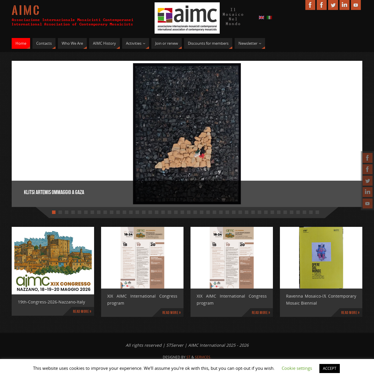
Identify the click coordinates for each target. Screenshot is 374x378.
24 (201, 212)
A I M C (25, 10)
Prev (36, 131)
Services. (203, 357)
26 (214, 212)
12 (124, 212)
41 (311, 212)
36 (278, 212)
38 (291, 212)
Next (337, 131)
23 (195, 212)
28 (227, 212)
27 (221, 212)
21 (182, 212)
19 (169, 212)
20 (176, 212)
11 (118, 212)
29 (234, 212)
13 (131, 212)
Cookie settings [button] (297, 368)
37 (285, 212)
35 (272, 212)
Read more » (82, 311)
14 (137, 212)
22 (189, 212)
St (188, 357)
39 (298, 212)
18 (163, 212)
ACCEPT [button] (329, 368)
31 (246, 212)
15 (144, 212)
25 (208, 212)
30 (240, 212)
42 (317, 212)
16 (150, 212)
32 (253, 212)
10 (111, 212)
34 (266, 212)
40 (304, 212)
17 (156, 212)
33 (259, 212)
